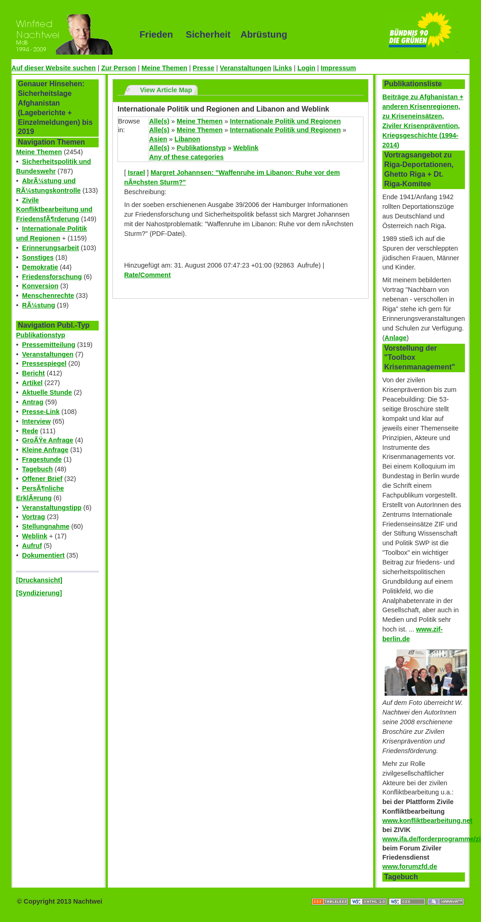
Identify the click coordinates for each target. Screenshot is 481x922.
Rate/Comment (147, 275)
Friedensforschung (52, 276)
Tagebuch (37, 469)
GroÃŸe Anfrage (47, 440)
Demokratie (40, 267)
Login (306, 68)
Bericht (33, 373)
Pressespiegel (44, 363)
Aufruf (32, 545)
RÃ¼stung (38, 305)
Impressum (338, 68)
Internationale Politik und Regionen (285, 121)
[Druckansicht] (39, 580)
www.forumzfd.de (409, 866)
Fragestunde (42, 459)
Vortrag (33, 516)
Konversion (40, 286)
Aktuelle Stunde (47, 392)
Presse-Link (41, 411)
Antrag (32, 402)
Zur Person (118, 68)
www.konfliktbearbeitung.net (427, 820)
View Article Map (166, 90)
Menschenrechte (48, 295)
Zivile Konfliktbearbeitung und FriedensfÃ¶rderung (54, 209)
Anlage (396, 337)
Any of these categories (186, 157)
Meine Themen (164, 68)
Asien (158, 139)
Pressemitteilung (48, 344)
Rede (30, 431)
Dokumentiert (43, 555)
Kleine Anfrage (45, 449)
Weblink (34, 536)
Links (283, 68)
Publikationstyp (40, 335)
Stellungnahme (45, 526)
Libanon (187, 139)
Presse (203, 68)
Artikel (32, 382)
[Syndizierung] (39, 593)
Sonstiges (38, 257)
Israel (136, 172)
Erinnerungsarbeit (50, 247)
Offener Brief (42, 478)
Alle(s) (159, 121)
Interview (36, 421)
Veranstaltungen (245, 68)
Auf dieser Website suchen (53, 68)
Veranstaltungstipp (52, 507)
